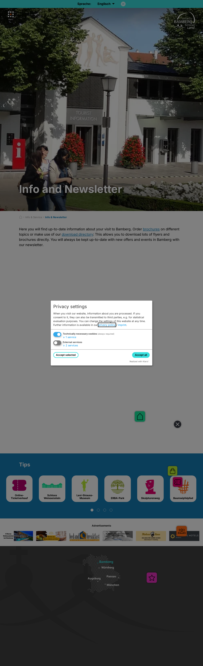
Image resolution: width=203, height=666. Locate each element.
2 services (70, 345)
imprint (122, 324)
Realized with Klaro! (139, 361)
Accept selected (66, 354)
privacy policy (106, 324)
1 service (69, 337)
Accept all (141, 354)
